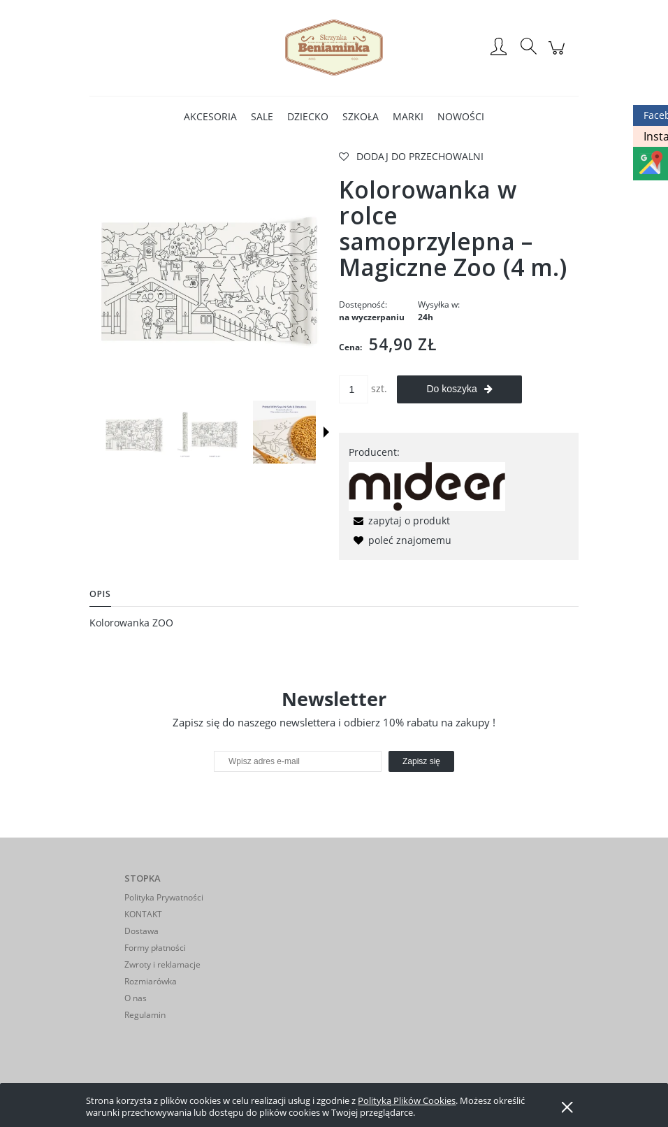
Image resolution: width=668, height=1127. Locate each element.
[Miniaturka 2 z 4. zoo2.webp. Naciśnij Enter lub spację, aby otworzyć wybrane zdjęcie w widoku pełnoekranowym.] (208, 432)
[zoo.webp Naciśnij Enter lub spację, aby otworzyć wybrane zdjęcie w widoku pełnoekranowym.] (209, 270)
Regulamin (145, 1015)
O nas (135, 998)
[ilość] (353, 389)
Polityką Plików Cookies (407, 1100)
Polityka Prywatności (163, 897)
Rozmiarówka (150, 981)
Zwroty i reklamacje (162, 964)
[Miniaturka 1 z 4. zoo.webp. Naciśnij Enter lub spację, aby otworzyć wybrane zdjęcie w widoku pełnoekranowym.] (134, 432)
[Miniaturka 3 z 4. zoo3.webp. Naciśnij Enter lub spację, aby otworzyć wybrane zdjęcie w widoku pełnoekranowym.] (284, 432)
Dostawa (141, 931)
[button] (326, 432)
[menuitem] (210, 116)
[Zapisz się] (421, 761)
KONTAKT (143, 914)
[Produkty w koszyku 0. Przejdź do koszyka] (559, 55)
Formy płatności (155, 948)
